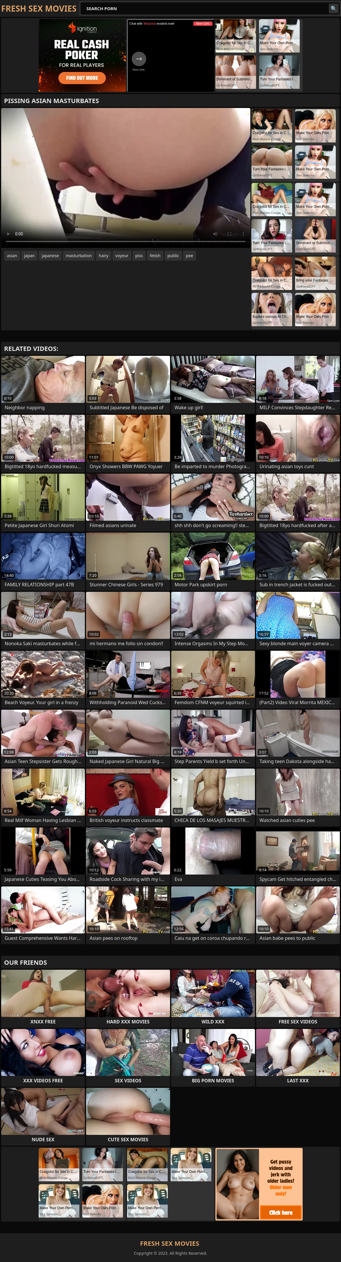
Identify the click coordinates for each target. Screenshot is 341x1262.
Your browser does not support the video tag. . (125, 178)
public (173, 255)
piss (139, 255)
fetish (155, 255)
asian (12, 255)
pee (189, 255)
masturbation (79, 255)
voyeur (121, 255)
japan (29, 255)
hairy (103, 255)
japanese (50, 255)
